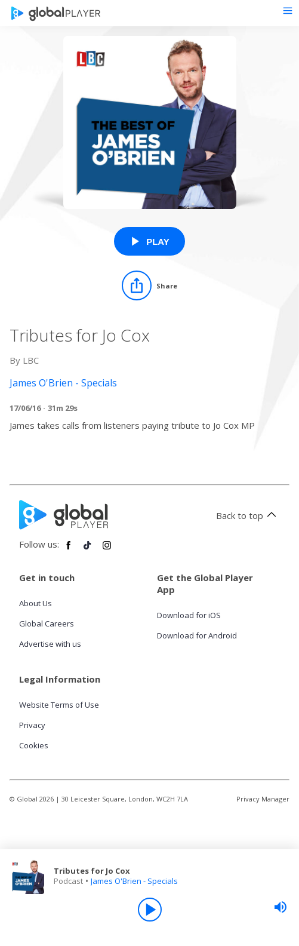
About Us (35, 603)
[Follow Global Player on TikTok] (87, 550)
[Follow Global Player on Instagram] (106, 550)
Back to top (248, 515)
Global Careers (46, 623)
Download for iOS (189, 615)
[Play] (150, 910)
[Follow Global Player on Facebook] (68, 550)
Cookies (33, 745)
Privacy (32, 725)
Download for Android (197, 635)
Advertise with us (50, 643)
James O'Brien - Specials (134, 881)
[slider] (280, 907)
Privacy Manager (262, 799)
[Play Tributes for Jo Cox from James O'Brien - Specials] (149, 241)
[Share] (149, 285)
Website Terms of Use (59, 704)
